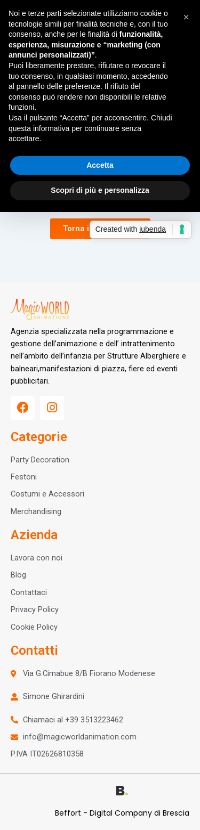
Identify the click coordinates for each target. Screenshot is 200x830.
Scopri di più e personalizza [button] (100, 190)
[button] (186, 17)
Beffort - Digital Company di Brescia (122, 813)
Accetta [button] (100, 165)
